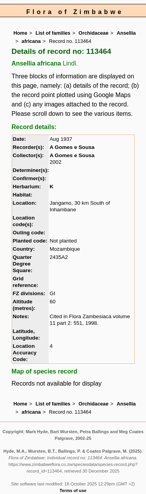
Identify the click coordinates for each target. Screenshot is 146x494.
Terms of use (73, 490)
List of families (52, 33)
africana (31, 41)
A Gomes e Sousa (71, 147)
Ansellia (126, 33)
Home (21, 33)
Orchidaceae (94, 33)
